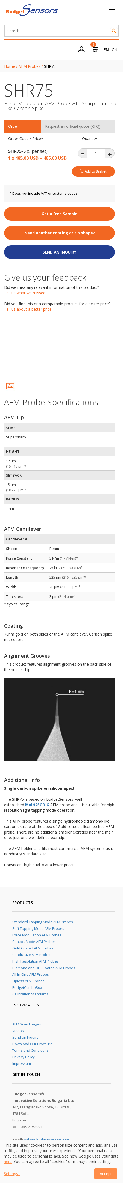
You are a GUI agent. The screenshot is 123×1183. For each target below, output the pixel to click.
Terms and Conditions (30, 1050)
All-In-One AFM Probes (30, 974)
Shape (11, 548)
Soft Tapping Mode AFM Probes (38, 928)
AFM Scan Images (26, 1024)
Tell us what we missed (24, 292)
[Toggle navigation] (112, 11)
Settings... (12, 1173)
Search (114, 31)
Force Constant (19, 558)
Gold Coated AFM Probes (33, 948)
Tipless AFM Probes (28, 980)
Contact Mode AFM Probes (34, 941)
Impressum (21, 1063)
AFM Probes (29, 66)
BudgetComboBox (27, 987)
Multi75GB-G (37, 804)
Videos (18, 1030)
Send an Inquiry (25, 1037)
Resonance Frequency (25, 567)
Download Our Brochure (32, 1043)
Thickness (14, 596)
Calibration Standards (30, 994)
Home (9, 66)
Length (12, 577)
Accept (106, 1173)
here (8, 1161)
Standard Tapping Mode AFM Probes (42, 921)
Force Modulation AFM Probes (36, 935)
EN (106, 49)
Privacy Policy (23, 1056)
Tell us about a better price (28, 309)
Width (11, 586)
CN (114, 49)
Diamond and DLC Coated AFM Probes (43, 967)
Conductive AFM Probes (31, 954)
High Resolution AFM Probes (35, 961)
